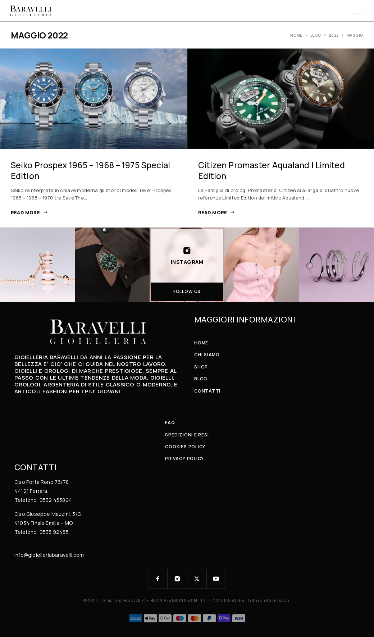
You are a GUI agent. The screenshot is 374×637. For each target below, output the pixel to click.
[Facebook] (158, 578)
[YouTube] (216, 578)
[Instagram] (177, 578)
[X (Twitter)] (196, 578)
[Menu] (358, 11)
